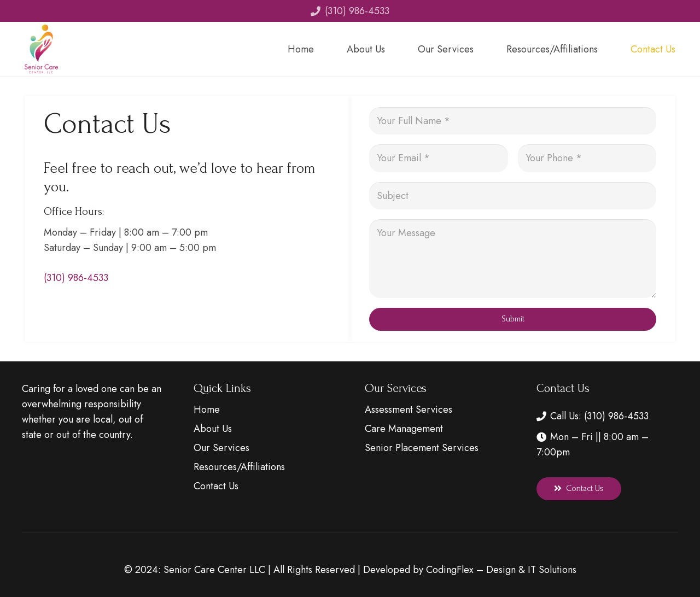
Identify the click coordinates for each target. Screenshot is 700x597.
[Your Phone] (587, 158)
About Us (213, 429)
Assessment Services (408, 409)
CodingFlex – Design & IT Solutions (501, 570)
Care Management (404, 429)
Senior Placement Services (422, 448)
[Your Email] (438, 158)
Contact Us (216, 486)
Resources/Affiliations (239, 467)
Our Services (221, 448)
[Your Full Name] (512, 120)
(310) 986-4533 (76, 278)
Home (207, 409)
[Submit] (512, 319)
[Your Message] (512, 258)
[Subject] (512, 195)
